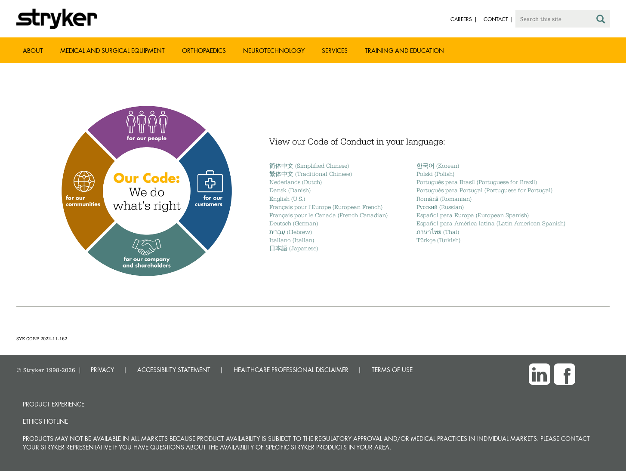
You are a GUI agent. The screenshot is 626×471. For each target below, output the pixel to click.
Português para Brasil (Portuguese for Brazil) (476, 182)
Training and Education (404, 50)
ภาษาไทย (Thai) (437, 231)
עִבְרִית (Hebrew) (290, 231)
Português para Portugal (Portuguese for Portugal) (484, 190)
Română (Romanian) (444, 198)
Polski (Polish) (435, 173)
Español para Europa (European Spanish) (472, 215)
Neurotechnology (274, 50)
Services (335, 50)
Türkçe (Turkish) (438, 240)
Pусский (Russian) (440, 206)
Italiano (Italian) (291, 240)
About (33, 50)
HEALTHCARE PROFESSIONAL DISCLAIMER (291, 370)
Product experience (53, 404)
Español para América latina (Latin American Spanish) (490, 223)
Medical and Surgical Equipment (112, 50)
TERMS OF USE (392, 370)
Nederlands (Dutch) (295, 182)
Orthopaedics (204, 50)
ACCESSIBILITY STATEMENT (173, 370)
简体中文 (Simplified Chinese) (309, 165)
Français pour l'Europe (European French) (325, 206)
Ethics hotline (45, 421)
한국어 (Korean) (437, 165)
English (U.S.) (287, 198)
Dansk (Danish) (290, 190)
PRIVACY (102, 370)
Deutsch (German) (293, 223)
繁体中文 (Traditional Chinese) (310, 173)
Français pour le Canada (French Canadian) (328, 215)
